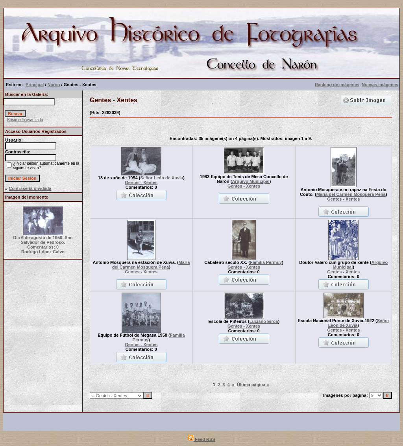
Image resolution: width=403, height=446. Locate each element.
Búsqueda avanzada (25, 120)
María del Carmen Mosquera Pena (351, 194)
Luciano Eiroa (264, 321)
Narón (54, 84)
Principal (35, 84)
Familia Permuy (266, 262)
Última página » (253, 384)
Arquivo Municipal (250, 181)
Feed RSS (201, 439)
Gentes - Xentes (141, 182)
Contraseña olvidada (30, 188)
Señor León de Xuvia (161, 177)
